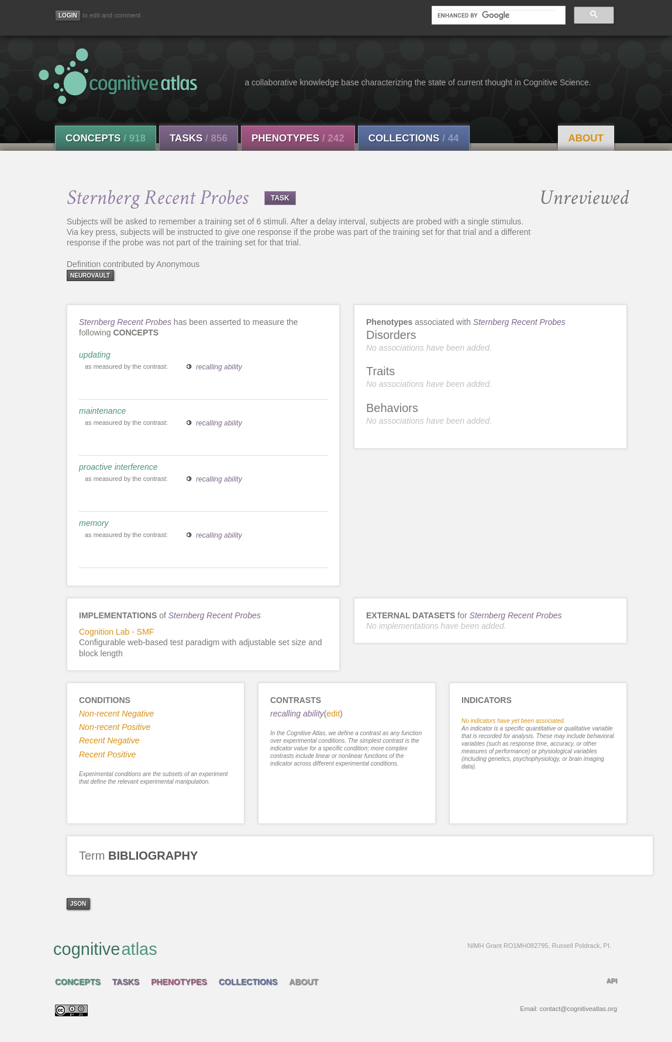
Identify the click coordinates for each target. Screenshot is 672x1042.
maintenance (102, 411)
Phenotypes (297, 138)
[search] (495, 15)
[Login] (68, 15)
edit (333, 713)
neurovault (90, 275)
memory (94, 523)
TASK (280, 198)
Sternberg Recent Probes (125, 322)
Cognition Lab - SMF (116, 631)
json (78, 904)
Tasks (199, 138)
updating (95, 354)
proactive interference (118, 467)
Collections (413, 138)
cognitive (332, 948)
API (611, 980)
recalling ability (219, 367)
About (586, 138)
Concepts (106, 138)
